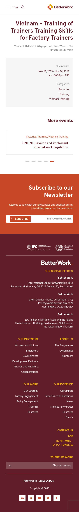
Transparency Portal (61, 406)
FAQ (70, 435)
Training (33, 406)
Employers (32, 350)
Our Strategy (31, 390)
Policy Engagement (27, 401)
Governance (66, 350)
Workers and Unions (26, 345)
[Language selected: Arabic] (15, 7)
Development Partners (25, 361)
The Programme (64, 345)
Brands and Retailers (26, 366)
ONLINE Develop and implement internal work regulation (45, 145)
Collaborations (29, 372)
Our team (67, 356)
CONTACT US (65, 430)
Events (69, 417)
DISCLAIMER (47, 481)
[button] (52, 161)
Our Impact (66, 390)
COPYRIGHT (30, 481)
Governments (30, 356)
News (69, 401)
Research (68, 412)
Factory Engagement (26, 396)
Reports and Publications (59, 396)
